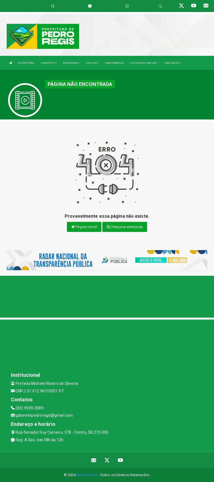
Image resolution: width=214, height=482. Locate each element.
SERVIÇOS (92, 63)
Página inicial (84, 227)
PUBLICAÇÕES (173, 63)
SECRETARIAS (71, 63)
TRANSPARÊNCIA (114, 63)
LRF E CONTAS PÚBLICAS (144, 63)
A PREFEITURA (26, 63)
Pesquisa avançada (125, 227)
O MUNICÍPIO (49, 63)
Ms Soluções (87, 475)
